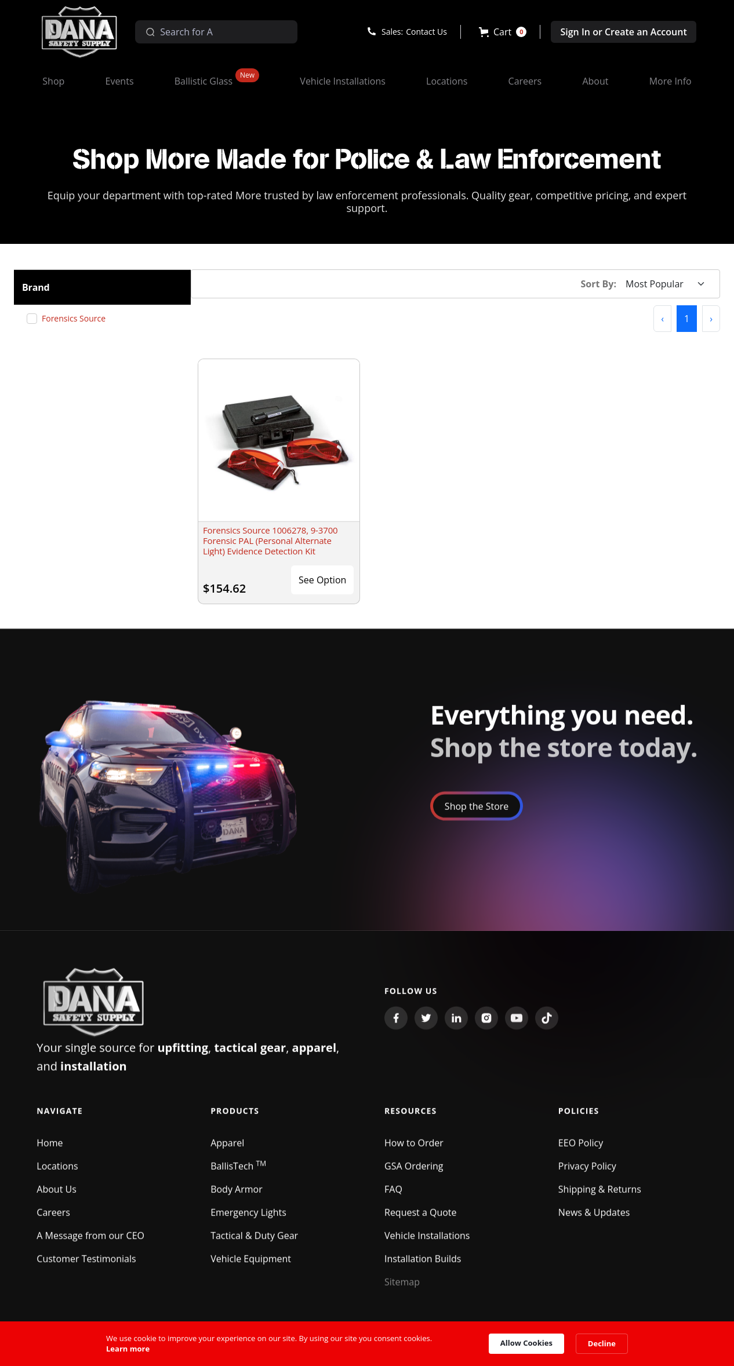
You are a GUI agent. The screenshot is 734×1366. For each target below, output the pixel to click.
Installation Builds (422, 1265)
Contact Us (426, 31)
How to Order (414, 1149)
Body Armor (236, 1195)
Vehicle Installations (427, 1242)
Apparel (227, 1149)
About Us (57, 1195)
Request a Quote (420, 1218)
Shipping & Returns (599, 1195)
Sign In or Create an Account (623, 31)
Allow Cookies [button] (526, 1343)
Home (50, 1149)
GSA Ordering (414, 1172)
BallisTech (238, 1172)
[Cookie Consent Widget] (367, 1343)
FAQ (393, 1195)
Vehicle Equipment (250, 1265)
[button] (503, 32)
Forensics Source (78, 318)
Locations (57, 1172)
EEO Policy (580, 1149)
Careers (53, 1218)
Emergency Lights (248, 1218)
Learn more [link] (128, 1348)
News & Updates (594, 1218)
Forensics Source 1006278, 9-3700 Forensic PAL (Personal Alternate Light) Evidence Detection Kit (270, 540)
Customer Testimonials (86, 1265)
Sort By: (599, 284)
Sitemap (402, 1288)
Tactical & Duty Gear (254, 1242)
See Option (322, 580)
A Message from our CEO (90, 1242)
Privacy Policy (587, 1172)
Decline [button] (602, 1343)
